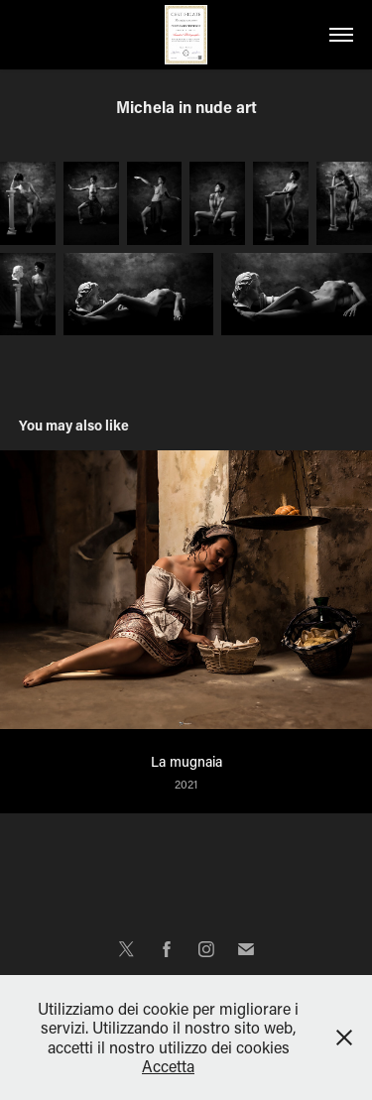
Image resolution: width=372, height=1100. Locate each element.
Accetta (168, 1065)
